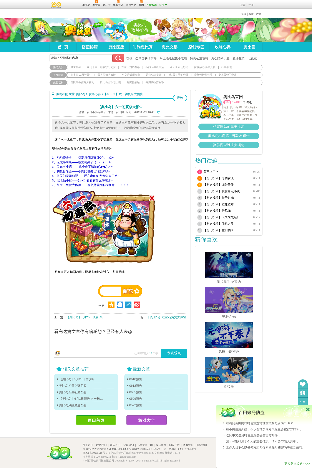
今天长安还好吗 (179, 67)
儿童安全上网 (145, 445)
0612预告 (135, 385)
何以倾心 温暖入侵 (205, 67)
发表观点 (174, 353)
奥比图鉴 (116, 47)
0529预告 (135, 398)
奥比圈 (249, 47)
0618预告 (135, 379)
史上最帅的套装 (227, 74)
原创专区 (196, 47)
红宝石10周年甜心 (81, 74)
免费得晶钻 (133, 82)
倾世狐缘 (76, 67)
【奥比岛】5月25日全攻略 (77, 379)
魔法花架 (238, 58)
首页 (63, 47)
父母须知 (128, 445)
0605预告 (135, 392)
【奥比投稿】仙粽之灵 (218, 223)
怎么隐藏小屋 (220, 58)
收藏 (258, 14)
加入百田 (115, 445)
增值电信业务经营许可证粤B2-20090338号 (107, 448)
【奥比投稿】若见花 (217, 210)
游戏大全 (146, 420)
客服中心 (188, 445)
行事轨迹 (226, 67)
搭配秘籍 (89, 47)
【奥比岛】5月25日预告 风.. (85, 317)
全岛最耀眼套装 (131, 74)
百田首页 (96, 420)
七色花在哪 (255, 58)
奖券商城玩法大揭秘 (228, 145)
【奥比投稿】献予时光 (218, 197)
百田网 (72, 4)
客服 (251, 14)
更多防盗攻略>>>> (297, 463)
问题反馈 (174, 445)
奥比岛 (76, 30)
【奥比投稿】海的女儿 (218, 178)
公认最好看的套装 (178, 74)
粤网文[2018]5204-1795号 (146, 448)
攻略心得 (222, 47)
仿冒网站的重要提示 (228, 127)
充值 (243, 14)
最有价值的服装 (107, 74)
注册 (251, 5)
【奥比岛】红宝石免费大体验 (166, 317)
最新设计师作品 (203, 74)
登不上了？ (211, 171)
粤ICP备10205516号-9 (95, 452)
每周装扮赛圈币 (155, 82)
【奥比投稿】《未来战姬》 (221, 217)
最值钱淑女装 (154, 74)
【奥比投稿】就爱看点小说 (221, 191)
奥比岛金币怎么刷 (110, 82)
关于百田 (88, 445)
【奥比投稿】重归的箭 (218, 230)
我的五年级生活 (155, 67)
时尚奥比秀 (142, 47)
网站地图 (201, 445)
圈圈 (227, 102)
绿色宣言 (161, 445)
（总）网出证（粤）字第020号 (178, 448)
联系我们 (101, 445)
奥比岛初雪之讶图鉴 (72, 385)
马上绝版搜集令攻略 (173, 58)
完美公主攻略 (199, 58)
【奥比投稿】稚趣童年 (218, 204)
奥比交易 (169, 47)
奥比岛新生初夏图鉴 (72, 392)
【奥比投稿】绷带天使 (218, 184)
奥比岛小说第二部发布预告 (229, 136)
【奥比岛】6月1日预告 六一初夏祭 (81, 398)
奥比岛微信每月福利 (82, 82)
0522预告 (135, 405)
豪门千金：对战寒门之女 (101, 67)
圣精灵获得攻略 (146, 58)
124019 (237, 102)
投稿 (180, 98)
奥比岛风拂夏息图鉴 (72, 405)
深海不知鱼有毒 (130, 67)
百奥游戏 (56, 4)
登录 (243, 5)
